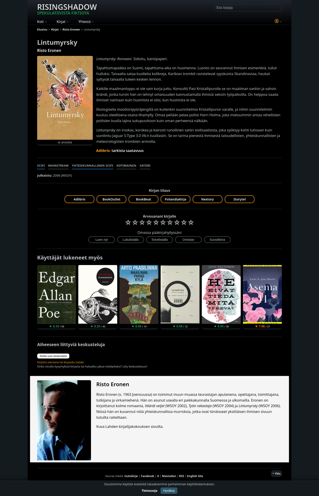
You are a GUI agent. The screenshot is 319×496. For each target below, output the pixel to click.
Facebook (147, 476)
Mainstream (58, 165)
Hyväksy (169, 490)
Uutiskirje (131, 476)
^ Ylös (277, 474)
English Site (195, 476)
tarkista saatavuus (127, 150)
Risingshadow (67, 9)
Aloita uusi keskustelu (53, 356)
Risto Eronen (49, 50)
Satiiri (145, 165)
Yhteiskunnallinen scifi (92, 165)
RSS (181, 476)
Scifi (41, 165)
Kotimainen (126, 165)
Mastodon (169, 476)
